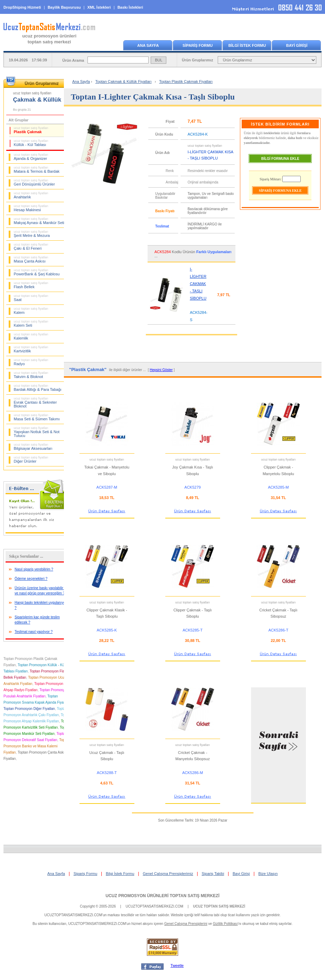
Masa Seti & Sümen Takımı (37, 417)
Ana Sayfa (81, 81)
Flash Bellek (31, 285)
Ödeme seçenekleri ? (31, 579)
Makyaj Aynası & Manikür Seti (39, 221)
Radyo (31, 362)
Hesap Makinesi (31, 208)
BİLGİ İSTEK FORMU (247, 45)
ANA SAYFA (148, 45)
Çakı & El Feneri (31, 246)
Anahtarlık (31, 195)
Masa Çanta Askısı (31, 259)
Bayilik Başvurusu (64, 7)
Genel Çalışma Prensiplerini (185, 924)
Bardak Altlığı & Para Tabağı (37, 388)
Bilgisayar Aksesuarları (33, 446)
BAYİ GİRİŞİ (296, 45)
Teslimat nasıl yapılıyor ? (34, 632)
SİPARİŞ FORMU (198, 45)
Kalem (31, 311)
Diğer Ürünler (31, 459)
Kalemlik (31, 336)
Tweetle (177, 965)
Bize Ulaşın (268, 873)
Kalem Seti (31, 323)
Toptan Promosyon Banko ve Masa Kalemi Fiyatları (36, 746)
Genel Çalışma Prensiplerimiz (168, 873)
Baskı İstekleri (130, 7)
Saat (31, 298)
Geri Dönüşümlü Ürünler (34, 182)
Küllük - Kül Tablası (31, 143)
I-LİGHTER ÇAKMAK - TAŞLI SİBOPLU (198, 283)
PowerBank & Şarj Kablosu (37, 272)
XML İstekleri (99, 7)
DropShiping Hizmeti (22, 7)
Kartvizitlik (31, 349)
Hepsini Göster (161, 370)
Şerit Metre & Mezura (32, 234)
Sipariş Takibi (213, 873)
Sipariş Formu (85, 873)
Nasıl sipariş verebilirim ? (34, 569)
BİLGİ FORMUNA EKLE (280, 159)
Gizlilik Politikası (225, 924)
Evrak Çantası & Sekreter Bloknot (35, 402)
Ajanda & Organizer (31, 157)
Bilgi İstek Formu (120, 873)
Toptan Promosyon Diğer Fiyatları (29, 709)
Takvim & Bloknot (31, 375)
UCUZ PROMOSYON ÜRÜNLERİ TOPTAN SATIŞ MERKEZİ (162, 895)
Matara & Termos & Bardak (37, 169)
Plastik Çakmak (31, 130)
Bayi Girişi (241, 873)
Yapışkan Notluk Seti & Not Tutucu (37, 432)
